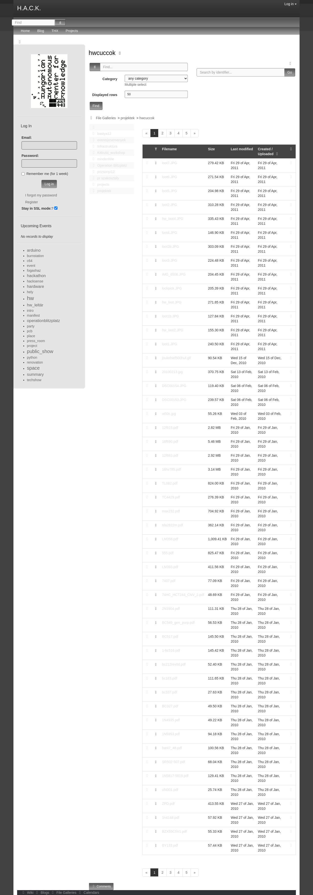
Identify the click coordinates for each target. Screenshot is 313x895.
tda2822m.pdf (172, 525)
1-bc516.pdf (171, 650)
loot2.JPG (169, 205)
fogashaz (34, 270)
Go (289, 72)
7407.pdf (168, 581)
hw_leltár (35, 305)
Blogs (42, 893)
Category (109, 79)
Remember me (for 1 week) (45, 174)
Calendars (88, 893)
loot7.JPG (169, 163)
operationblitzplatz (43, 320)
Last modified (242, 149)
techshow (34, 380)
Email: (27, 138)
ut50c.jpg (169, 414)
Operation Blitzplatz (108, 165)
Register (31, 202)
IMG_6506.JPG (174, 274)
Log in (290, 4)
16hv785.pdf (171, 469)
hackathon (36, 275)
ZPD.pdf (168, 804)
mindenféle (102, 159)
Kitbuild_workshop (107, 153)
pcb (30, 331)
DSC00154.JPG (174, 386)
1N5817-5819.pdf (175, 776)
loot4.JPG (169, 233)
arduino (34, 250)
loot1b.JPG (170, 316)
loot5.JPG (169, 191)
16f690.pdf (170, 441)
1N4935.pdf (170, 720)
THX (54, 31)
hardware (35, 286)
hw (30, 298)
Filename (169, 149)
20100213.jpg (172, 372)
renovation (35, 362)
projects (99, 184)
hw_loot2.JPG (172, 330)
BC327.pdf (170, 706)
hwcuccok (103, 52)
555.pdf (167, 553)
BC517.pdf (170, 636)
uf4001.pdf (170, 790)
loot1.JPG (169, 344)
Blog (40, 31)
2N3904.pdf (170, 609)
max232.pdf (171, 511)
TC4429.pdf (171, 497)
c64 (30, 261)
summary (35, 374)
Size (211, 149)
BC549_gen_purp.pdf (178, 623)
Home (25, 31)
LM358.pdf (170, 539)
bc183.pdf (169, 678)
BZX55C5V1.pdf (174, 831)
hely (30, 292)
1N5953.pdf (170, 734)
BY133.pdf (170, 845)
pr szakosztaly (104, 178)
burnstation (35, 256)
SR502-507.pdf (173, 762)
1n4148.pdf (170, 818)
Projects (72, 31)
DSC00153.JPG (174, 400)
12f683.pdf (170, 455)
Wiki (27, 893)
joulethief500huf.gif (176, 358)
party (30, 326)
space (33, 368)
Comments (101, 886)
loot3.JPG (169, 260)
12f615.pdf (170, 428)
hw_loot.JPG (171, 302)
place (31, 336)
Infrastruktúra (104, 146)
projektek (127, 118)
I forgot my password (41, 195)
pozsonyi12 (102, 172)
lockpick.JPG (172, 288)
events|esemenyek (108, 140)
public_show (40, 351)
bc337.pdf (169, 692)
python (32, 357)
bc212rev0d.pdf (174, 664)
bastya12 (100, 134)
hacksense (35, 281)
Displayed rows (104, 95)
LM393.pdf (170, 567)
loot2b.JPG (170, 246)
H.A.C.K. (29, 8)
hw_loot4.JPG (172, 219)
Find (96, 106)
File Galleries (106, 118)
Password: (30, 156)
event (31, 266)
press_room (36, 341)
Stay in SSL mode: (37, 208)
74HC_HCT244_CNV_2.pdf (183, 595)
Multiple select (135, 84)
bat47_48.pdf (172, 748)
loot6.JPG (169, 177)
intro (30, 311)
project (32, 346)
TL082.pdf (169, 483)
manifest (33, 315)
